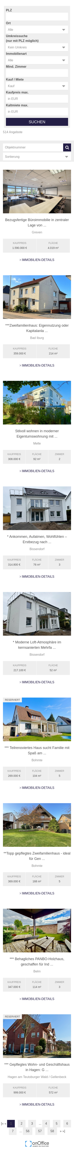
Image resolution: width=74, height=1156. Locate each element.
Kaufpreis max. (17, 92)
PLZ (9, 10)
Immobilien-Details (37, 260)
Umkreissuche (16, 36)
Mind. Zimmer (16, 66)
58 (52, 1131)
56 (27, 1131)
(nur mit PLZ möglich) (22, 40)
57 (40, 1131)
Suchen (37, 122)
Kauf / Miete (15, 79)
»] (63, 1131)
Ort (8, 23)
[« (2, 1123)
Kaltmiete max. (17, 105)
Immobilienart (16, 53)
